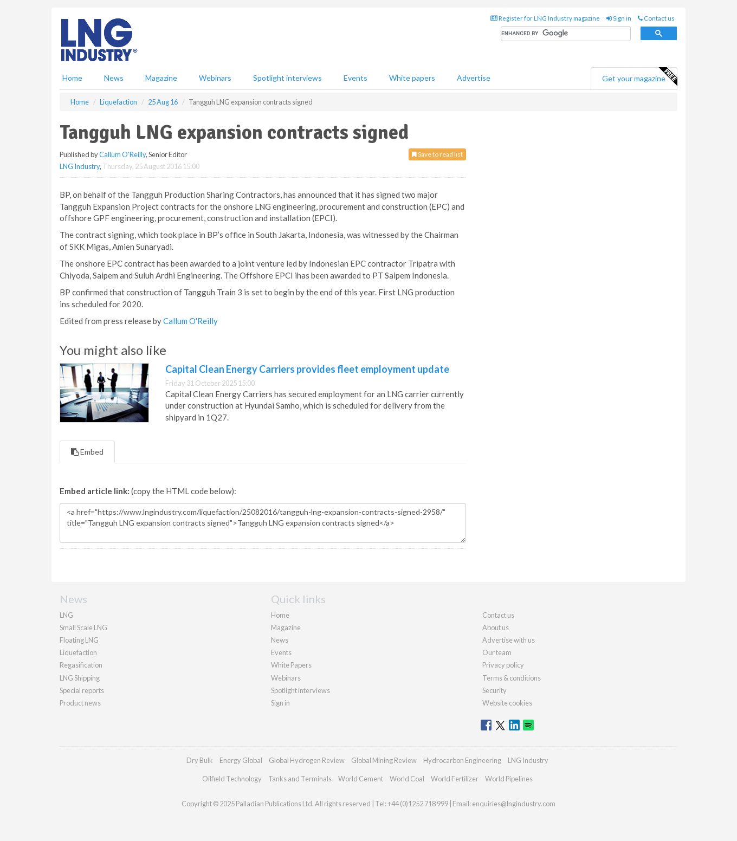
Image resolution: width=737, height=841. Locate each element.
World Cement (360, 778)
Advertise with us (508, 640)
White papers (412, 77)
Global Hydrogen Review (307, 760)
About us (495, 627)
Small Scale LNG (83, 627)
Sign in (618, 18)
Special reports (82, 690)
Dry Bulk (199, 760)
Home (72, 77)
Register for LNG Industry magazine (545, 18)
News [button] (114, 77)
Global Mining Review (384, 760)
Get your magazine (639, 77)
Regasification (81, 665)
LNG (66, 615)
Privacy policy (503, 665)
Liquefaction (78, 652)
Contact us (656, 18)
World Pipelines (509, 778)
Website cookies (507, 702)
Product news (80, 702)
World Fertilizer (455, 778)
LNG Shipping (80, 678)
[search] (566, 34)
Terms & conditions (511, 678)
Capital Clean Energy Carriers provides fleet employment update (307, 369)
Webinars (215, 77)
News (279, 640)
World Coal (407, 778)
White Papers (291, 665)
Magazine (161, 77)
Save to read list (437, 154)
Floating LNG (79, 640)
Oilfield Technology (232, 778)
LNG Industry (80, 166)
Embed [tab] (87, 451)
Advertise (473, 77)
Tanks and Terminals (300, 778)
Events (355, 77)
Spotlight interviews (287, 77)
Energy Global (240, 760)
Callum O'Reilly (122, 154)
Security (494, 690)
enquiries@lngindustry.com (513, 803)
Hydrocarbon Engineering (462, 760)
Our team (497, 652)
